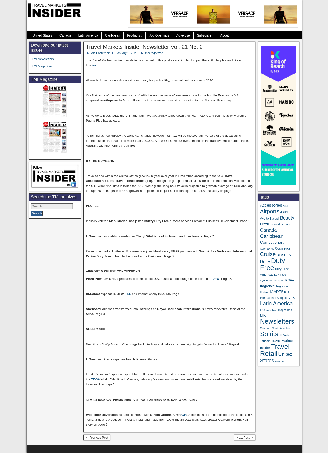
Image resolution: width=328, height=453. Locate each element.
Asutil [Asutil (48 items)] (284, 212)
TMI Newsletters (43, 59)
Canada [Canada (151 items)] (268, 230)
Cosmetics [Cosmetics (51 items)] (283, 248)
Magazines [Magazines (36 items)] (285, 310)
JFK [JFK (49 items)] (292, 298)
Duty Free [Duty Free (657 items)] (272, 264)
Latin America (88, 35)
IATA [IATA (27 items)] (286, 292)
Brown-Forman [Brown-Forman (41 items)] (279, 224)
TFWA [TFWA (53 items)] (284, 335)
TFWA (95, 379)
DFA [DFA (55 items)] (279, 255)
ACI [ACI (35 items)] (285, 205)
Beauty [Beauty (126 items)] (287, 217)
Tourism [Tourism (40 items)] (265, 341)
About (224, 35)
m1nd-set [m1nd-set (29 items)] (271, 310)
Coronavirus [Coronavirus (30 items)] (267, 248)
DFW (216, 279)
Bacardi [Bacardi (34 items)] (274, 218)
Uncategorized (153, 53)
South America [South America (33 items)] (281, 328)
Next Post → (244, 437)
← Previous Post (96, 437)
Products (133, 35)
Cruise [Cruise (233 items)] (268, 254)
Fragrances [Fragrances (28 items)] (282, 286)
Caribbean (112, 35)
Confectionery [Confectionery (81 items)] (272, 242)
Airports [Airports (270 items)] (269, 211)
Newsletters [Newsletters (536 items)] (277, 321)
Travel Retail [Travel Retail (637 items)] (275, 350)
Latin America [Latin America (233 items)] (276, 304)
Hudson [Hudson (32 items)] (264, 292)
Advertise (183, 35)
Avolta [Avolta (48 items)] (264, 218)
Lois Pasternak (100, 53)
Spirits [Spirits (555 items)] (269, 334)
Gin (184, 414)
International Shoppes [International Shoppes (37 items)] (274, 298)
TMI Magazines (42, 66)
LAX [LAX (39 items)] (262, 310)
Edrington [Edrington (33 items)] (278, 280)
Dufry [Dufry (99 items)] (265, 261)
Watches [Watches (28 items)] (280, 361)
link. (94, 65)
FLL (128, 294)
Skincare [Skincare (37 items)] (265, 328)
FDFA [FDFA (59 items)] (289, 280)
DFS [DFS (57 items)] (287, 255)
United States (42, 35)
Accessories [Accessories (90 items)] (271, 205)
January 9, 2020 (126, 53)
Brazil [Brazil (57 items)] (264, 224)
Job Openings (159, 35)
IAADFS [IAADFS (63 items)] (276, 292)
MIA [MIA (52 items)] (263, 316)
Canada (65, 35)
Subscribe (204, 35)
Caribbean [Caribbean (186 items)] (271, 236)
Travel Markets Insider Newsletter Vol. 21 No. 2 (144, 47)
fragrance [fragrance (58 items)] (267, 286)
